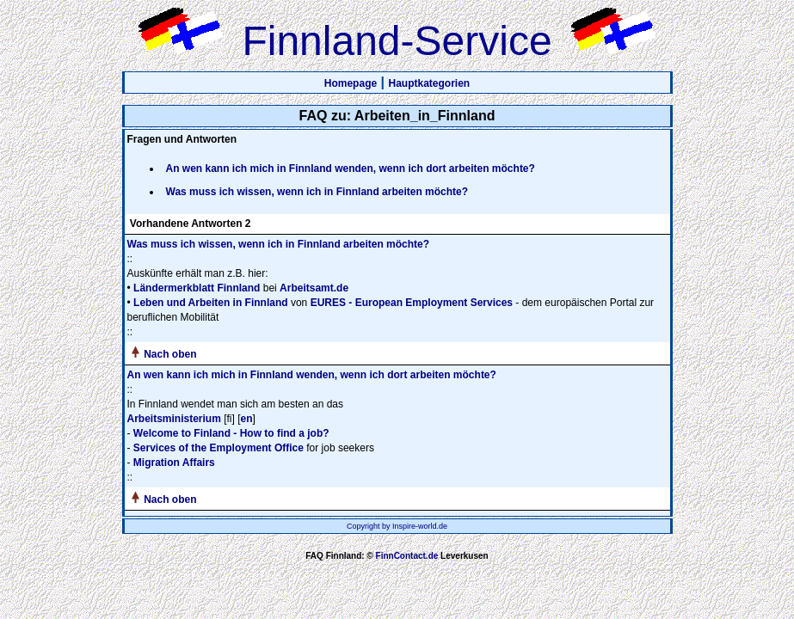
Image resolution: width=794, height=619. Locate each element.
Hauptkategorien (430, 83)
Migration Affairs (174, 463)
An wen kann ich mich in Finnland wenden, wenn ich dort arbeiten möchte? (350, 168)
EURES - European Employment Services (412, 303)
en (247, 419)
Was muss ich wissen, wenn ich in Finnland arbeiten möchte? (317, 192)
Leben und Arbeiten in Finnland (210, 303)
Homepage (350, 83)
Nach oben (170, 354)
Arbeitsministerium (174, 419)
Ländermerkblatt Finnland (196, 288)
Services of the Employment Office (218, 448)
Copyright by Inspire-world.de (397, 526)
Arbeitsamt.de (314, 288)
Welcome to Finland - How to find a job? (231, 433)
